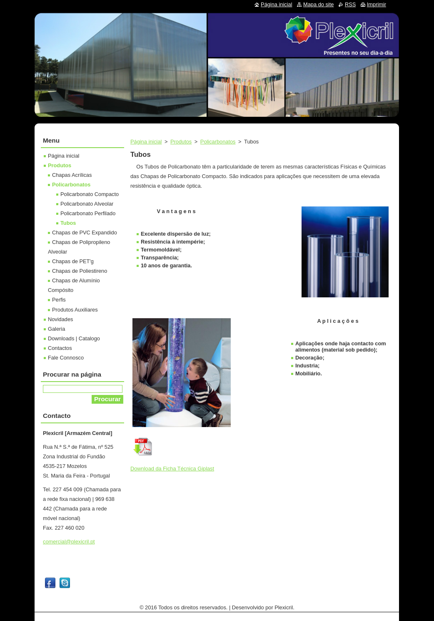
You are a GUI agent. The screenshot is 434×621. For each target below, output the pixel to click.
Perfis (59, 300)
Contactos (60, 348)
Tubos (68, 223)
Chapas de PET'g (73, 261)
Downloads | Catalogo (74, 338)
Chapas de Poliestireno (79, 271)
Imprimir (376, 4)
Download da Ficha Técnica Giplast (172, 468)
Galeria (56, 329)
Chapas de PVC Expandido (84, 232)
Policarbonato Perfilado (87, 213)
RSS (350, 4)
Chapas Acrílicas (72, 175)
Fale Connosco (66, 357)
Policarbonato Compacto (89, 194)
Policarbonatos (218, 141)
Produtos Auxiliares (75, 310)
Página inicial (146, 141)
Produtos (181, 141)
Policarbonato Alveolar (86, 204)
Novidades (60, 319)
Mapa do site (318, 4)
